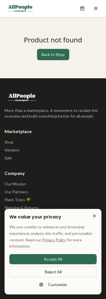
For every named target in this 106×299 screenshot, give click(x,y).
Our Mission (15, 183)
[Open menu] (95, 8)
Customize (53, 286)
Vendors (12, 150)
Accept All (53, 261)
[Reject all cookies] (94, 217)
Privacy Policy (54, 241)
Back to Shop (53, 54)
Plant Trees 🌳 (18, 199)
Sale (8, 157)
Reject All (53, 273)
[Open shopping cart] (82, 8)
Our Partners (16, 191)
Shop (9, 142)
